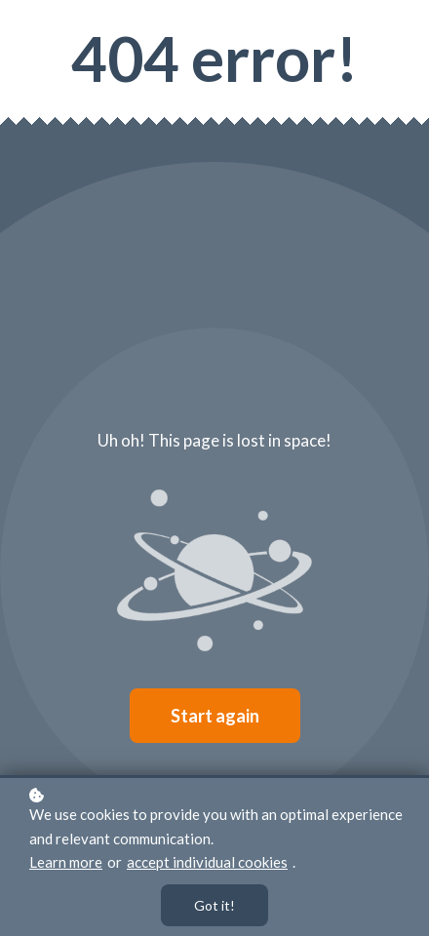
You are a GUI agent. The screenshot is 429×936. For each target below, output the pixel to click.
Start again (215, 715)
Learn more (65, 862)
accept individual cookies (207, 862)
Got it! (214, 905)
